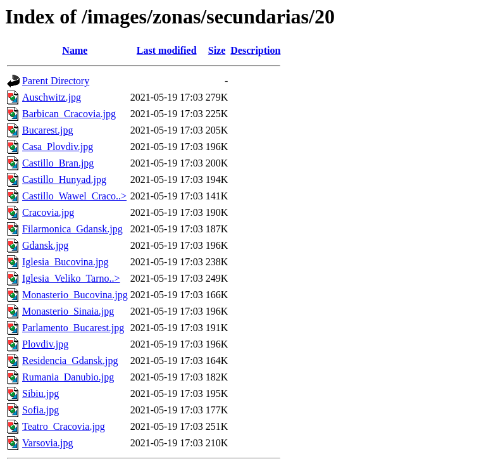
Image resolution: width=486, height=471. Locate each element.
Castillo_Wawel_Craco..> (74, 196)
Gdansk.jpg (45, 245)
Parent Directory (55, 80)
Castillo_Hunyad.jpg (64, 179)
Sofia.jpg (40, 410)
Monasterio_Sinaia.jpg (68, 311)
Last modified (167, 50)
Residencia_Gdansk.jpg (70, 360)
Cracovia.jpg (48, 212)
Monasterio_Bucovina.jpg (75, 294)
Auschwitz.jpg (51, 97)
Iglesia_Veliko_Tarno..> (71, 278)
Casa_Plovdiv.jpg (57, 146)
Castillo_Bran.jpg (58, 163)
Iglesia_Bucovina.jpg (65, 261)
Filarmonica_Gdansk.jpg (72, 228)
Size (217, 50)
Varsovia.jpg (47, 442)
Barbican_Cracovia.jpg (69, 113)
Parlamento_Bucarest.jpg (73, 327)
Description (255, 50)
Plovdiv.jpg (45, 344)
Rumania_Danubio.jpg (68, 377)
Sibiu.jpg (40, 393)
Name (74, 50)
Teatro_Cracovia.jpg (63, 426)
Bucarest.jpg (47, 130)
